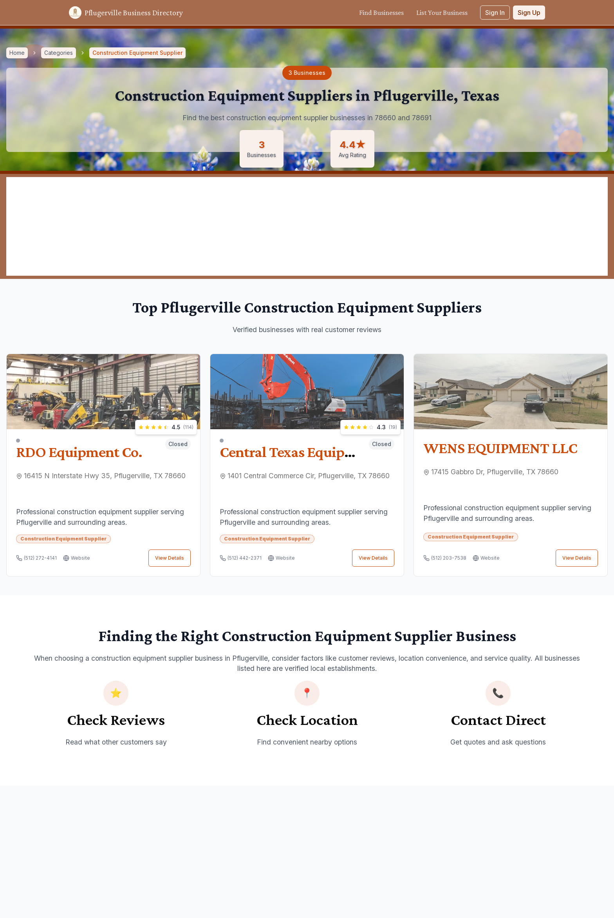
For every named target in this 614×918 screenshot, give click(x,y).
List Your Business (442, 12)
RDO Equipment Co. (79, 450)
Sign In (495, 12)
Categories (58, 52)
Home (17, 52)
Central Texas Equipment (298, 450)
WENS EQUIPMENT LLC (500, 448)
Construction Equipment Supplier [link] (137, 52)
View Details (169, 558)
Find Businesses (381, 12)
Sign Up (529, 12)
